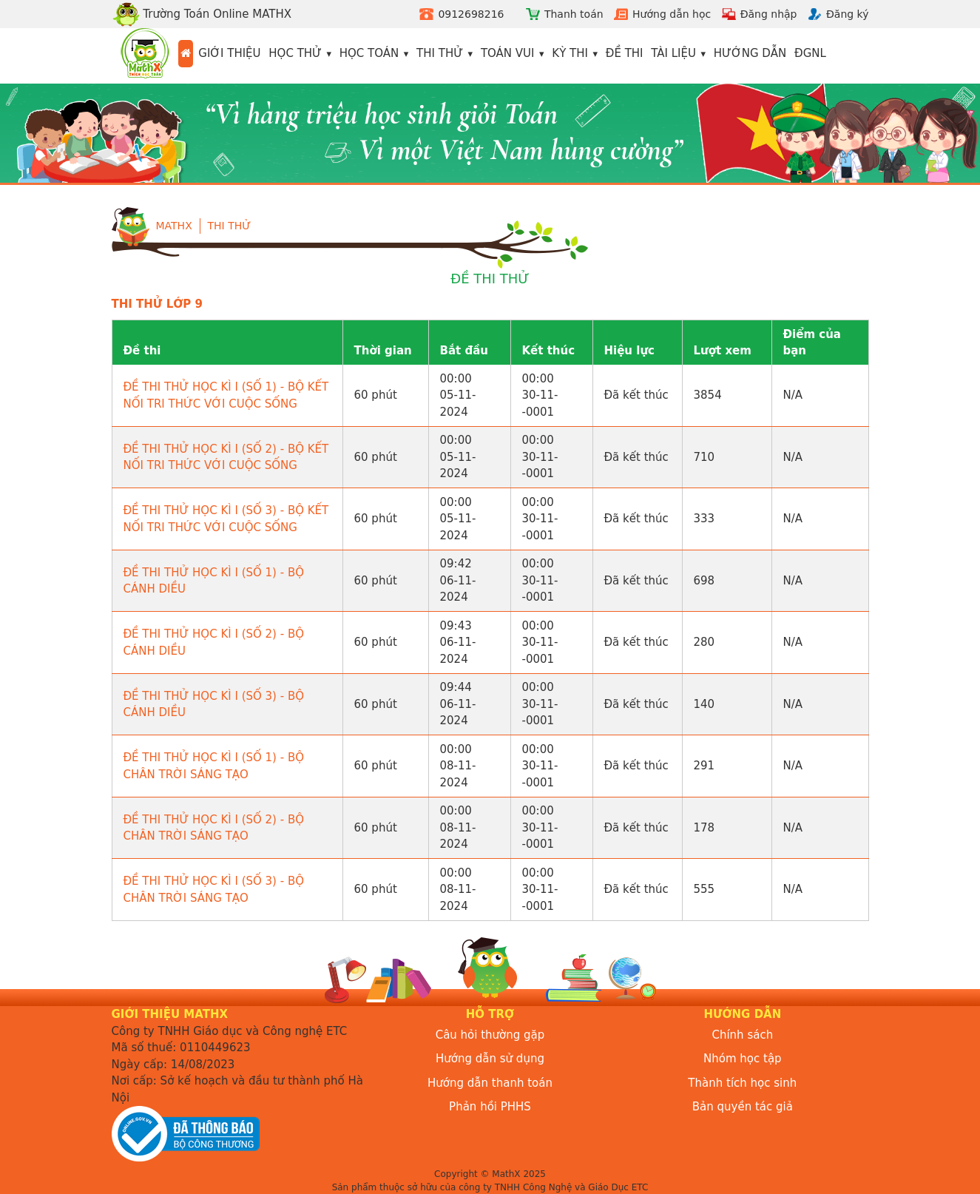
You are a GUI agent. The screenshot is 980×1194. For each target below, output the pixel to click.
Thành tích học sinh (742, 1083)
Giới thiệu (229, 53)
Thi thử (439, 53)
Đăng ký (847, 14)
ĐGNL (810, 53)
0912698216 (471, 14)
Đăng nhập (768, 14)
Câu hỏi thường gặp (490, 1035)
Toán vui (508, 53)
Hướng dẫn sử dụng (490, 1058)
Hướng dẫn (750, 53)
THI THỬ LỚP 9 (157, 304)
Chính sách (742, 1035)
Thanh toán (574, 14)
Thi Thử (229, 226)
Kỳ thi (570, 53)
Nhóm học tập (742, 1058)
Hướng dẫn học (671, 14)
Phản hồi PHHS (490, 1106)
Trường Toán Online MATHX (202, 14)
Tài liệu (673, 53)
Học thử (295, 53)
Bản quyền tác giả (742, 1106)
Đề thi (624, 53)
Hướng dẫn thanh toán (490, 1083)
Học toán (369, 53)
